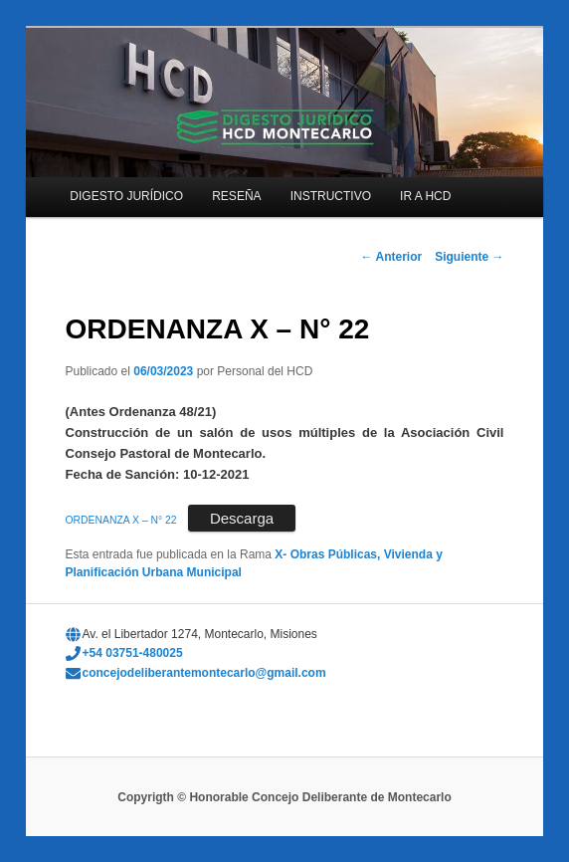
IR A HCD (425, 196)
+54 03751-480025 (133, 653)
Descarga (242, 518)
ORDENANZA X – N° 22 (121, 520)
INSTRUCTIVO (330, 196)
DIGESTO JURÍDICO (126, 196)
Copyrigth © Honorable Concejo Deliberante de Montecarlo (284, 797)
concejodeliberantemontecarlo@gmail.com (204, 673)
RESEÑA (236, 196)
